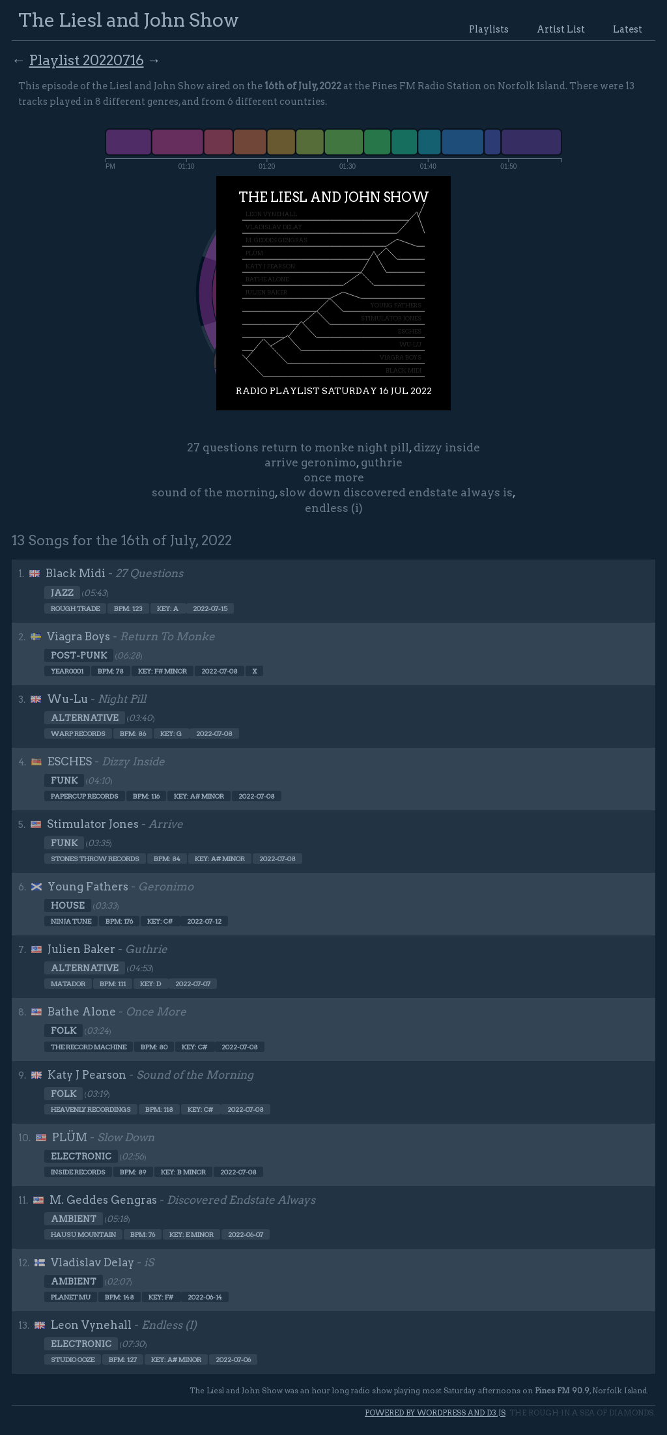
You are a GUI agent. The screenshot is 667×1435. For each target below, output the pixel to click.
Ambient (73, 1219)
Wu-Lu (67, 698)
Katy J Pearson (87, 1074)
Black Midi (76, 573)
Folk (63, 1030)
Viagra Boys (78, 636)
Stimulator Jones (93, 824)
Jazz (62, 593)
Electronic (81, 1156)
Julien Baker (81, 949)
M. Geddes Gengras (103, 1199)
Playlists (489, 29)
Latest (627, 29)
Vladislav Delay (92, 1262)
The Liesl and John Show (128, 19)
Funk (64, 780)
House (68, 905)
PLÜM (69, 1137)
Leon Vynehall (91, 1324)
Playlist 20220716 (86, 59)
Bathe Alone (82, 1011)
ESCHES (70, 761)
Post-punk (79, 655)
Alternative (85, 718)
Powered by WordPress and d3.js (435, 1412)
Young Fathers (88, 886)
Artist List (561, 29)
